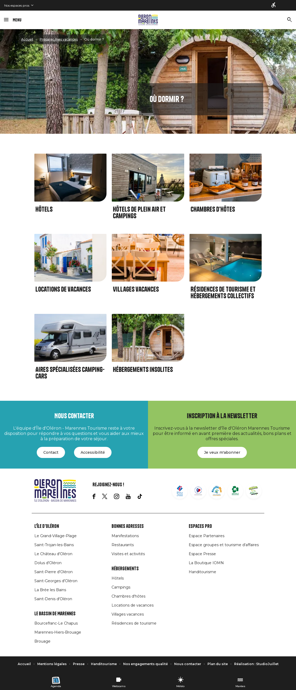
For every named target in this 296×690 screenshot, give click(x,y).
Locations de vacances (63, 289)
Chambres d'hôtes (128, 596)
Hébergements (125, 568)
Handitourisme (202, 572)
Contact (50, 452)
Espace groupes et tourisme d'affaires (224, 545)
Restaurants (123, 545)
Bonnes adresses (128, 526)
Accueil (27, 39)
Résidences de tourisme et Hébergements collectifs (223, 293)
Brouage (42, 641)
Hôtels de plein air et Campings (139, 213)
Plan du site (217, 664)
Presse (79, 664)
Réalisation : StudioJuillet (256, 664)
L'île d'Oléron (46, 526)
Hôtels (44, 209)
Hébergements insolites (143, 369)
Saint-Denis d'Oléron (53, 599)
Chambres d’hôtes (213, 209)
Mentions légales (52, 664)
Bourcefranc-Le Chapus (56, 623)
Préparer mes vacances (59, 39)
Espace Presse (202, 554)
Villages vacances (136, 289)
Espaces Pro (200, 526)
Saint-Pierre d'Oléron (53, 572)
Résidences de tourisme (134, 623)
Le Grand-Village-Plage (55, 536)
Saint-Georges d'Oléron (55, 581)
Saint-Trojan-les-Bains (54, 545)
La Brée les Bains (50, 590)
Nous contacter (187, 664)
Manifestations (125, 536)
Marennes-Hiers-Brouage (57, 632)
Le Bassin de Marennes (55, 613)
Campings (121, 587)
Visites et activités (128, 554)
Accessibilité (93, 452)
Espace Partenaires (206, 536)
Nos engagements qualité (145, 664)
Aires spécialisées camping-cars (70, 373)
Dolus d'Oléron (48, 563)
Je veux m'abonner (222, 452)
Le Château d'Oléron (53, 554)
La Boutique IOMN (206, 563)
